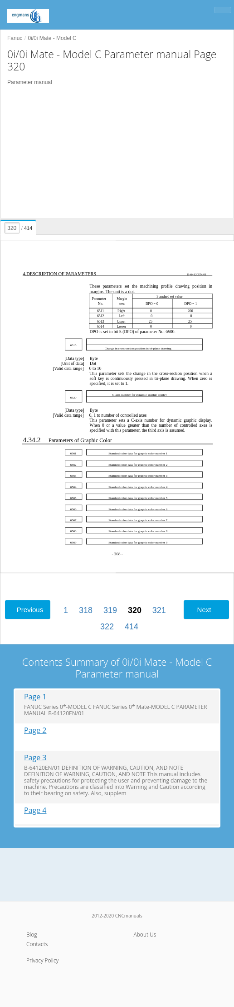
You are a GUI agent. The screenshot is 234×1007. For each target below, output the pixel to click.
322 (107, 626)
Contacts (37, 944)
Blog (31, 934)
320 (134, 610)
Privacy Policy (42, 960)
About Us (145, 934)
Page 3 (35, 758)
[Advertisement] (117, 152)
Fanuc (14, 38)
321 (159, 610)
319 (110, 610)
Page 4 (35, 810)
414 (131, 626)
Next (204, 609)
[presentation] (18, 226)
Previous (30, 609)
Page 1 (35, 697)
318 (86, 610)
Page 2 (35, 730)
